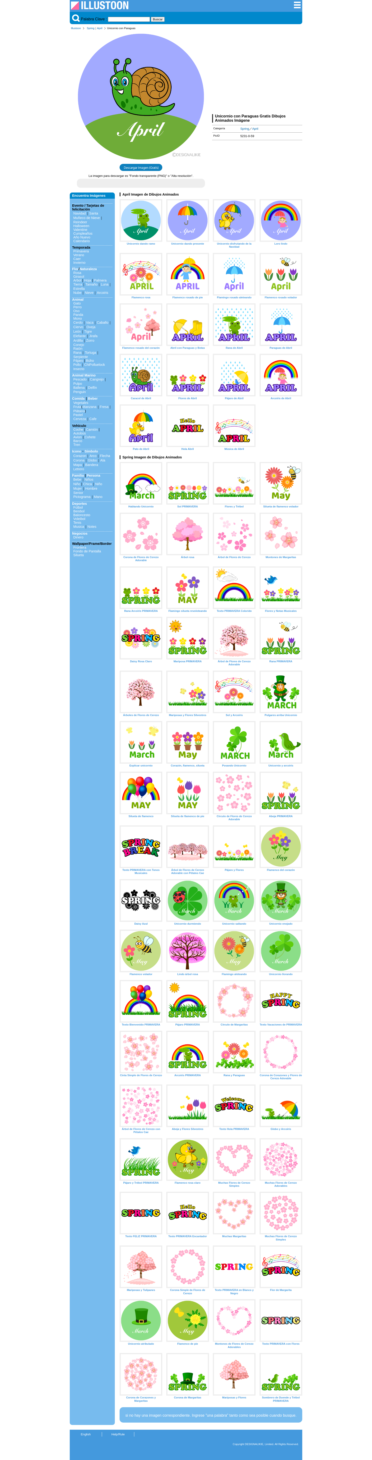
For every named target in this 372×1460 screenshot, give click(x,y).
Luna (104, 284)
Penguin (79, 392)
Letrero (78, 469)
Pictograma (82, 497)
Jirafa (93, 336)
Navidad (79, 213)
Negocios (80, 533)
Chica (87, 484)
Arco (93, 456)
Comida (78, 398)
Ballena (79, 388)
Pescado (80, 379)
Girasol (78, 276)
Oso (76, 311)
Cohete (90, 437)
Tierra (77, 284)
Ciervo (78, 327)
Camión (92, 429)
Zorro (90, 340)
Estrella (79, 289)
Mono (77, 318)
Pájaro (78, 361)
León (77, 331)
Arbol (77, 280)
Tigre (88, 331)
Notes (92, 526)
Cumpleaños (83, 233)
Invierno (79, 262)
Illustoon (76, 28)
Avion (77, 437)
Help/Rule (118, 1434)
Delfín (92, 388)
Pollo (77, 365)
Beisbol (78, 511)
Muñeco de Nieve (86, 218)
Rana (77, 352)
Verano (78, 255)
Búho (90, 361)
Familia (78, 475)
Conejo (78, 345)
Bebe (77, 479)
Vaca (89, 322)
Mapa (77, 465)
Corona (78, 460)
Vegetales (80, 403)
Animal (78, 299)
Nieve (89, 293)
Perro (77, 307)
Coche (78, 429)
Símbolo (91, 451)
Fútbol (78, 507)
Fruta (77, 407)
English (86, 1434)
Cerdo (78, 322)
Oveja (91, 327)
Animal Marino (84, 375)
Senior (78, 493)
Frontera (79, 547)
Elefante (79, 336)
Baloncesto (81, 515)
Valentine (80, 230)
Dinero (78, 537)
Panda (78, 315)
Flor (75, 269)
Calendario (81, 241)
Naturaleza (88, 269)
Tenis (77, 522)
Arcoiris (102, 293)
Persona (93, 475)
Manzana (89, 407)
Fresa (104, 407)
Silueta (78, 555)
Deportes (79, 504)
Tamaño (91, 284)
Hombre (91, 488)
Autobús (79, 433)
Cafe (93, 419)
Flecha (105, 456)
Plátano (79, 411)
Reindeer (80, 222)
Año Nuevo (81, 237)
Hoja (87, 280)
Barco (77, 441)
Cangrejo (97, 379)
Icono (76, 451)
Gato (77, 303)
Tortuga (90, 352)
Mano (98, 497)
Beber (93, 398)
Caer (77, 259)
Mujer (77, 488)
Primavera (81, 251)
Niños (89, 479)
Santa (93, 213)
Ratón (77, 348)
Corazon (79, 456)
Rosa (77, 273)
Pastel (78, 415)
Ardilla (78, 340)
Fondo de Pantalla (87, 551)
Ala (102, 460)
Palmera (100, 280)
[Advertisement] (257, 73)
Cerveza (79, 419)
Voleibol (79, 519)
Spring (90, 28)
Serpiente (80, 357)
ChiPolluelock (94, 365)
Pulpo (77, 383)
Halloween (81, 226)
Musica (78, 526)
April (99, 28)
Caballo (102, 322)
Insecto (78, 369)
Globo (92, 460)
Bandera (91, 465)
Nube (77, 293)
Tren (76, 445)
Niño (76, 484)
